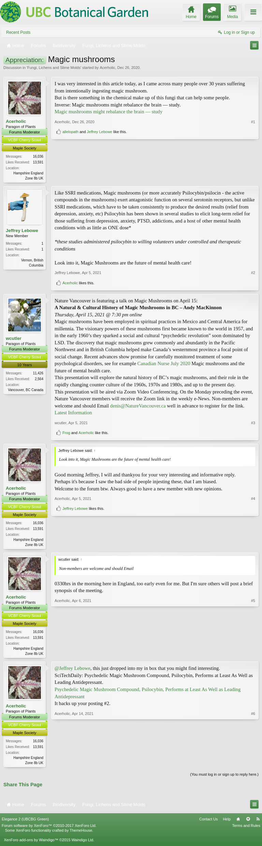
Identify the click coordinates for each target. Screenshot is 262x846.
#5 (253, 654)
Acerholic (107, 68)
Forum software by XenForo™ (49, 828)
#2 (253, 273)
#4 (253, 533)
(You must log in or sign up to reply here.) (224, 776)
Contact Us (208, 821)
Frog (66, 433)
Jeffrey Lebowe (99, 175)
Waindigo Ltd (82, 842)
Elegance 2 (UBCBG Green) (25, 821)
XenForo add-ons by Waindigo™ (31, 842)
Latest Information (73, 413)
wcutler (13, 338)
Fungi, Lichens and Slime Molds (54, 68)
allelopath (70, 175)
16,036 (38, 156)
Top (248, 821)
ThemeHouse (81, 833)
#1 (253, 165)
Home (238, 821)
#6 (253, 763)
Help (227, 821)
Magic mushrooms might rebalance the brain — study (108, 111)
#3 (253, 423)
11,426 (38, 374)
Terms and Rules (246, 828)
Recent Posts (18, 32)
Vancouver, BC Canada (25, 390)
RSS (258, 821)
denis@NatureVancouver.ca (138, 406)
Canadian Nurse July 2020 (163, 364)
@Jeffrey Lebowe (72, 670)
